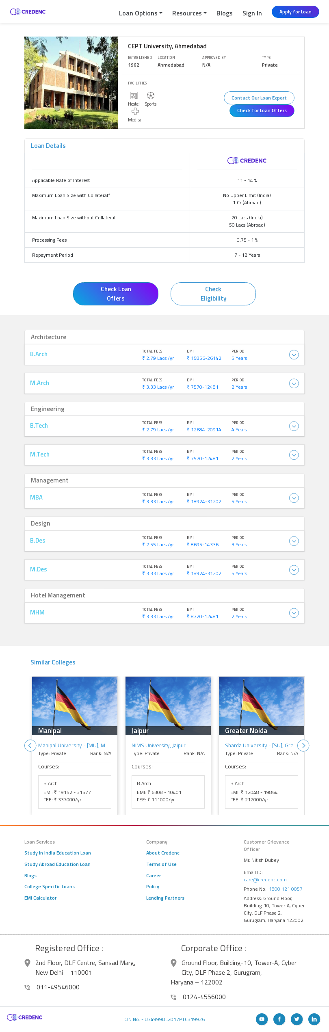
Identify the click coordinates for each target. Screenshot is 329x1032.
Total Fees (152, 351)
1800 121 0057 (286, 889)
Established (140, 57)
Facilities (137, 83)
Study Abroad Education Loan (57, 864)
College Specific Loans (49, 886)
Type (266, 57)
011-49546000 (52, 987)
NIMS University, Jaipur (159, 745)
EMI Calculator (40, 898)
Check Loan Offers (116, 293)
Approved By (214, 57)
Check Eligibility (213, 293)
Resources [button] (187, 13)
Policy (152, 886)
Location (166, 57)
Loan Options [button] (138, 13)
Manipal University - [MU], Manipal (78, 745)
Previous (30, 746)
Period (238, 351)
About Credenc (163, 853)
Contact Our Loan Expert (259, 98)
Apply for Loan (295, 11)
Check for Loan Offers (262, 110)
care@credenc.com (265, 879)
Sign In (252, 13)
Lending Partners (165, 898)
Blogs (224, 13)
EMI (190, 351)
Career (153, 875)
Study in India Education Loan (57, 853)
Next (303, 746)
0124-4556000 (198, 997)
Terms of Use (161, 864)
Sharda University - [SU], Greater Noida (271, 745)
